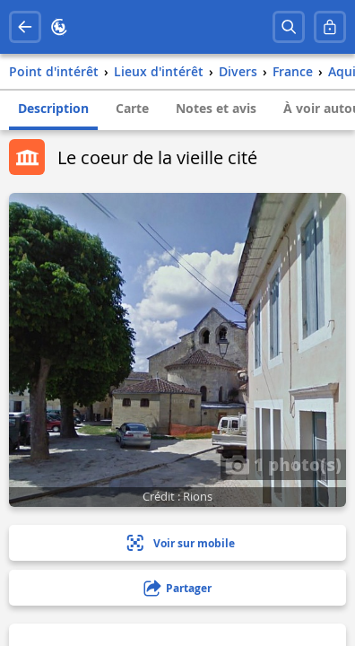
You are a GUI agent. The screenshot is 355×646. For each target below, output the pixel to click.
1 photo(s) (283, 463)
